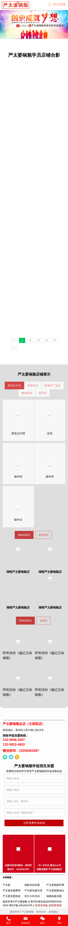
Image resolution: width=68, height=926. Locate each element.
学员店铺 (59, 4)
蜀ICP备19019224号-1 (21, 905)
